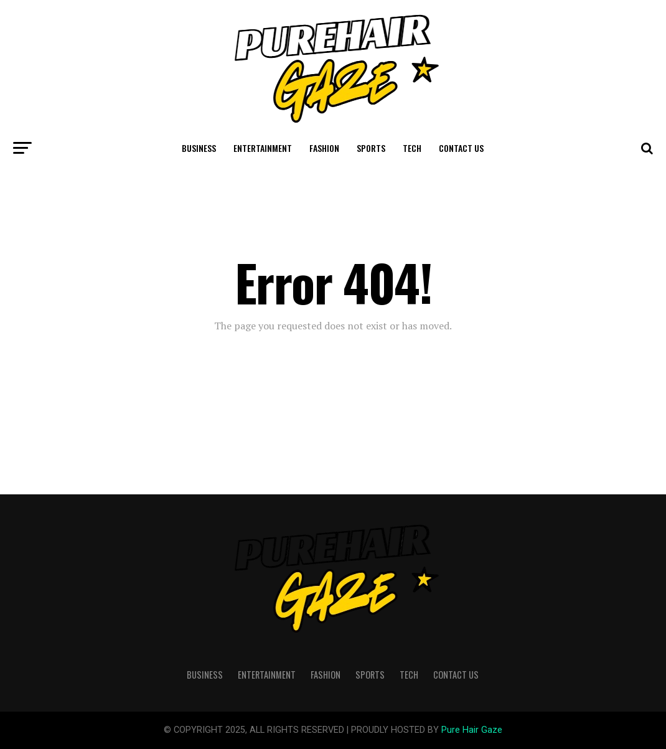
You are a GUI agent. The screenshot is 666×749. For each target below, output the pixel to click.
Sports (371, 147)
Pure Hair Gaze (471, 730)
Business (199, 147)
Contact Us (461, 147)
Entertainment (262, 147)
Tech (412, 147)
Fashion (324, 147)
